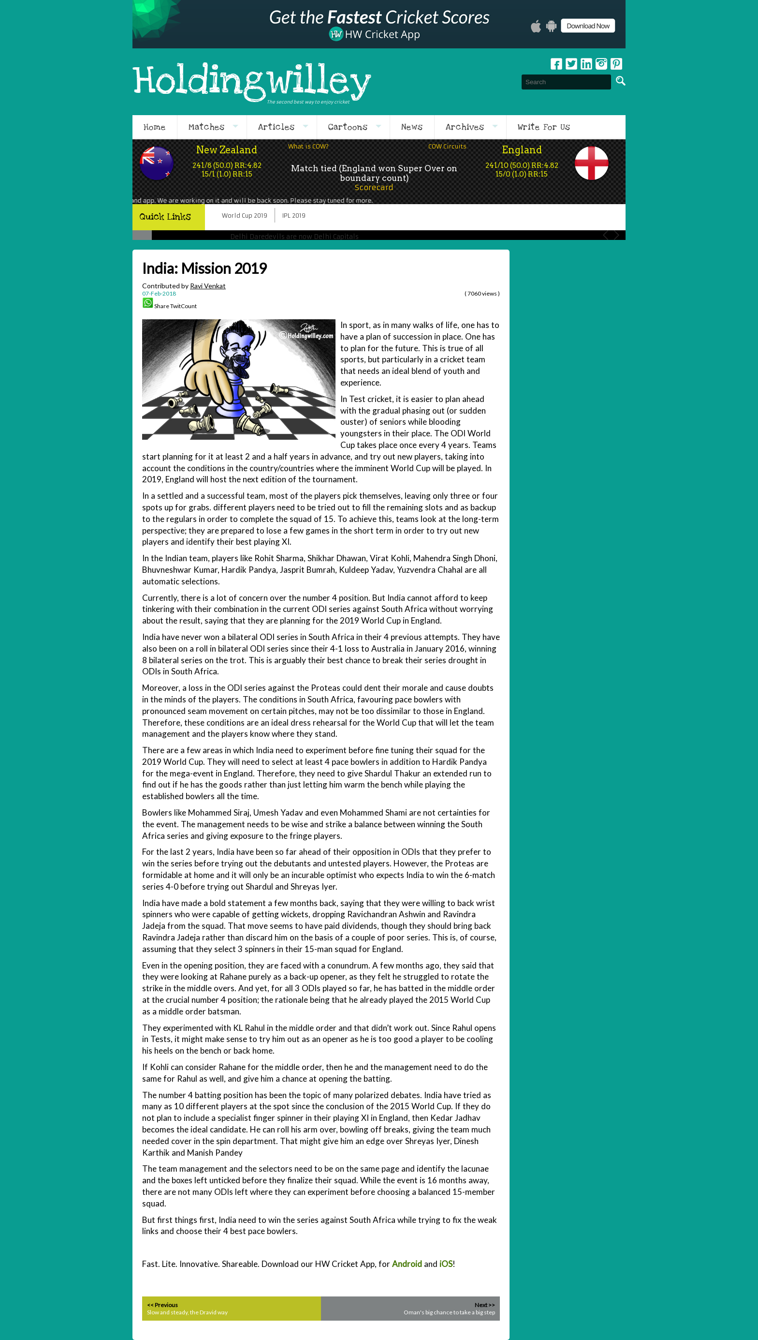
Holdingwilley (251, 81)
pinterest (616, 64)
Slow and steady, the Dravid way (187, 1312)
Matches (207, 127)
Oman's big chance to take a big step (449, 1312)
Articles (276, 127)
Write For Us (544, 127)
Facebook (556, 64)
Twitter (571, 64)
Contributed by (184, 286)
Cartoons (348, 127)
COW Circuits (447, 146)
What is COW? (308, 146)
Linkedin (586, 64)
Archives (465, 127)
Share (161, 306)
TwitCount (183, 306)
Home (155, 127)
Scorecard (374, 187)
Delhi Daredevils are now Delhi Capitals (294, 237)
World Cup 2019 (244, 215)
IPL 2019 (294, 215)
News (412, 127)
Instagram (601, 64)
